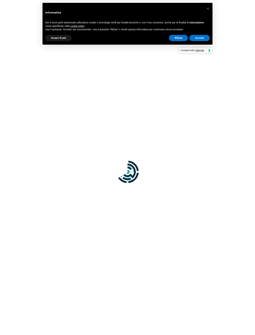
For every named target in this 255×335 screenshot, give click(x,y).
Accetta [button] (199, 37)
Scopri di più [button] (58, 37)
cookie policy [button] (77, 26)
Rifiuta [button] (178, 37)
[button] (208, 8)
